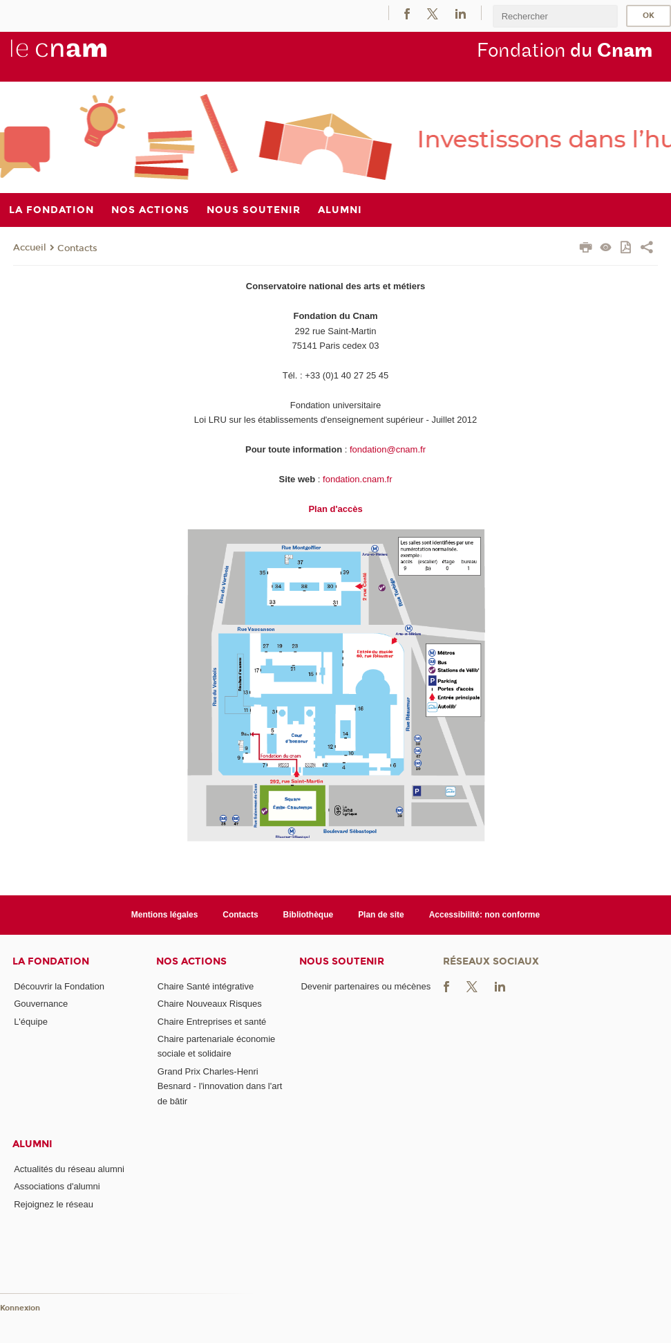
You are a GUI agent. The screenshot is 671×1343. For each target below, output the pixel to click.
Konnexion (20, 1308)
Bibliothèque (308, 915)
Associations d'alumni (57, 1186)
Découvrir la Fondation (59, 986)
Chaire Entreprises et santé (212, 1021)
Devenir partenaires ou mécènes (366, 986)
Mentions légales (164, 915)
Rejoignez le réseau (53, 1204)
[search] (555, 16)
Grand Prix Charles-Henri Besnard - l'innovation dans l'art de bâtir (220, 1086)
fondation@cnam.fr (388, 449)
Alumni (32, 1144)
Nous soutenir (341, 961)
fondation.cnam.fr (357, 479)
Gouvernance (41, 1003)
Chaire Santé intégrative (206, 986)
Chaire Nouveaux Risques (210, 1003)
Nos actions (191, 961)
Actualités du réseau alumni (69, 1169)
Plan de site (381, 915)
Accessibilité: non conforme (484, 915)
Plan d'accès (335, 509)
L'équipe (31, 1021)
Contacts (77, 248)
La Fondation (50, 961)
